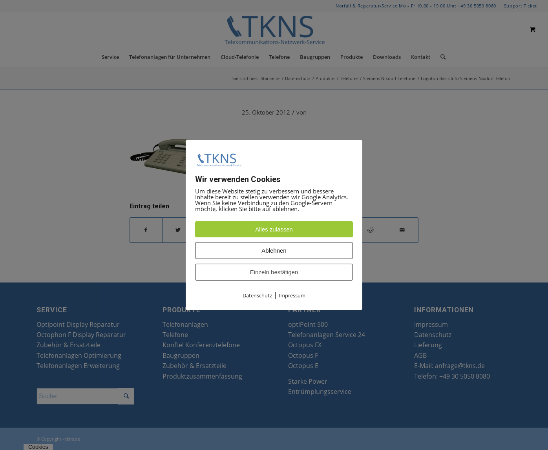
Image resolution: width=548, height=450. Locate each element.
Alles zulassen (274, 229)
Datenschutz (257, 295)
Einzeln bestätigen (274, 272)
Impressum (292, 295)
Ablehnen (273, 250)
